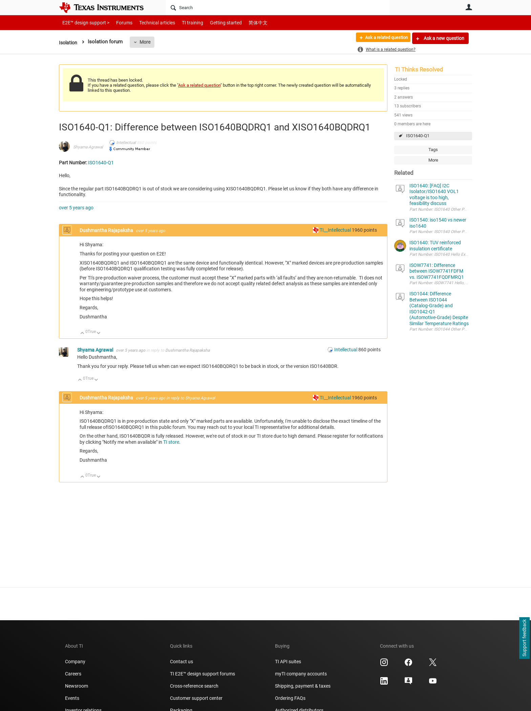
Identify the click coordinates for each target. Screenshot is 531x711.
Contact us (181, 661)
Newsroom (76, 686)
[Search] (277, 7)
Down (99, 333)
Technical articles (150, 22)
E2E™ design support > (83, 22)
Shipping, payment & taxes (303, 686)
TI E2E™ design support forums (202, 673)
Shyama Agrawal (88, 147)
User (468, 7)
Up (82, 333)
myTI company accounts (301, 673)
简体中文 (244, 22)
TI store (171, 442)
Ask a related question (383, 38)
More (146, 42)
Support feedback (524, 638)
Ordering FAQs (290, 698)
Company (75, 661)
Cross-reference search (194, 686)
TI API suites (288, 661)
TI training (183, 22)
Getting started (214, 22)
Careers (73, 673)
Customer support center (196, 698)
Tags (433, 149)
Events (72, 698)
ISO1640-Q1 (417, 135)
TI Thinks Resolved (419, 69)
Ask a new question (443, 38)
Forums (119, 22)
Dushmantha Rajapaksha (107, 230)
